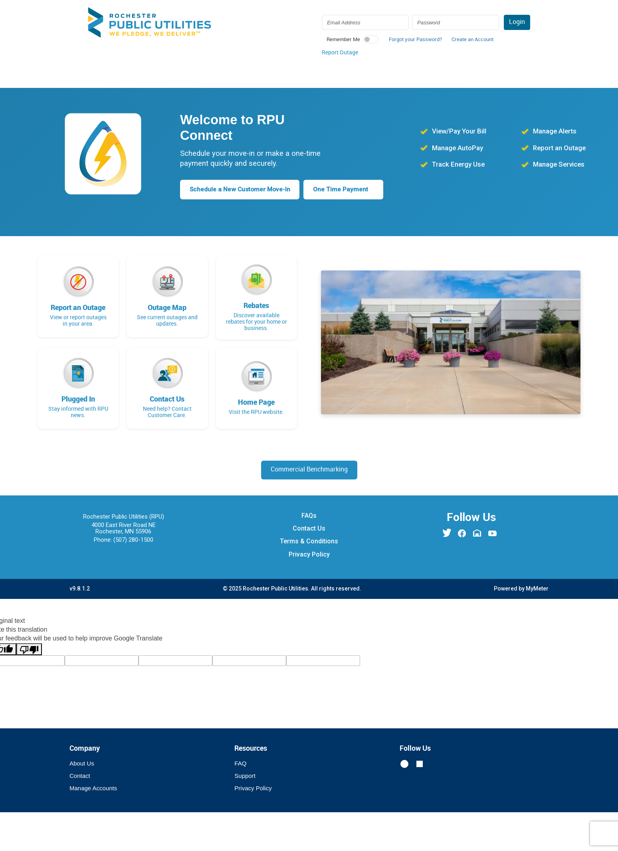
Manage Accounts (93, 788)
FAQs (309, 515)
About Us (81, 763)
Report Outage (340, 53)
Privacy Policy (309, 554)
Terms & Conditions (309, 541)
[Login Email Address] (365, 22)
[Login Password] (455, 22)
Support (245, 776)
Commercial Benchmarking (309, 470)
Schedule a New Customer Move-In (241, 189)
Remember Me (343, 39)
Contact (79, 776)
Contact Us (309, 529)
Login (517, 22)
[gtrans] (249, 661)
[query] (175, 661)
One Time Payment (345, 189)
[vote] (323, 661)
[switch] (370, 39)
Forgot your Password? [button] (415, 39)
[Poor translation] (29, 650)
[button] (472, 41)
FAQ (240, 763)
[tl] (102, 661)
